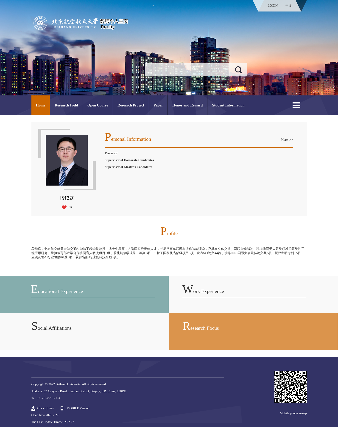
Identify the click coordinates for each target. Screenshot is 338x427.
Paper (158, 105)
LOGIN (273, 5)
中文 (288, 5)
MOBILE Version (78, 408)
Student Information (228, 105)
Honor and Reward (187, 105)
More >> (287, 139)
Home (40, 105)
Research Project (130, 105)
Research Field (66, 105)
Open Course (97, 105)
